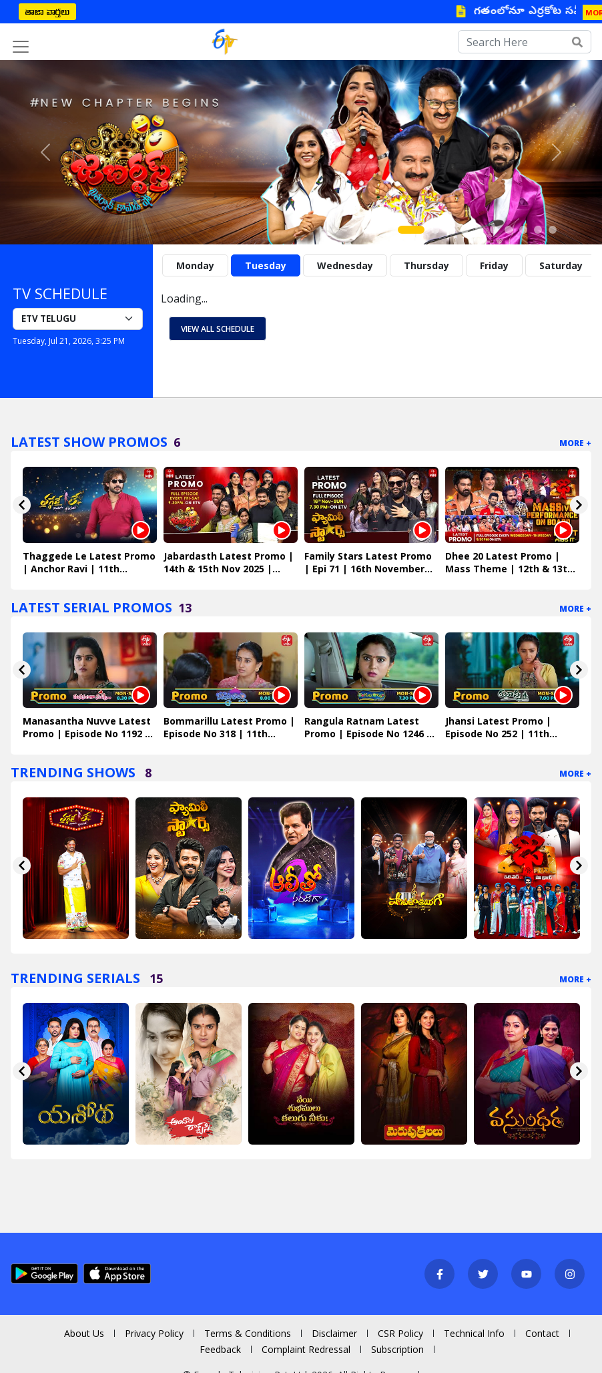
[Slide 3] (450, 230)
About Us (84, 1333)
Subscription (397, 1349)
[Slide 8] (523, 230)
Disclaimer (334, 1333)
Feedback (220, 1349)
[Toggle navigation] (21, 47)
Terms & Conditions (247, 1333)
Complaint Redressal (306, 1349)
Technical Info (474, 1333)
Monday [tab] (195, 265)
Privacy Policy (154, 1333)
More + (575, 443)
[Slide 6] (494, 230)
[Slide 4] (465, 230)
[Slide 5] (479, 230)
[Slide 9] (538, 230)
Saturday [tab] (561, 265)
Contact (542, 1333)
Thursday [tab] (426, 265)
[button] (45, 152)
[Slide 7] (509, 230)
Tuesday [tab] (265, 265)
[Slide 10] (553, 230)
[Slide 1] (411, 230)
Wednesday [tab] (345, 265)
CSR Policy (400, 1333)
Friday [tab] (494, 265)
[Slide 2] (435, 230)
